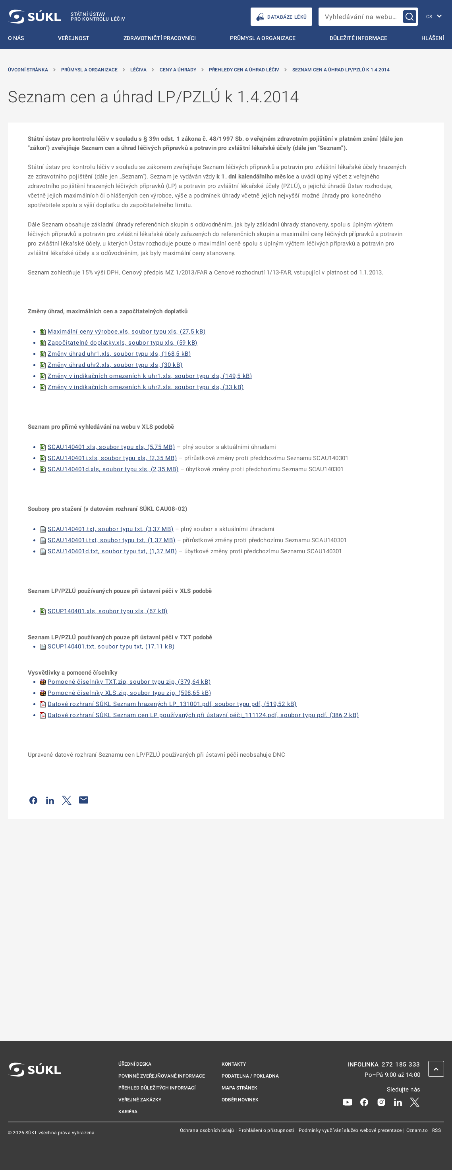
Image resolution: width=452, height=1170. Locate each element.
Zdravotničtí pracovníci (160, 38)
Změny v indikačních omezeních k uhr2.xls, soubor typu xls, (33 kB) (146, 387)
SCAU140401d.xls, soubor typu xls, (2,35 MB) (113, 469)
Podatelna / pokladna (250, 1076)
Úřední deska (134, 1064)
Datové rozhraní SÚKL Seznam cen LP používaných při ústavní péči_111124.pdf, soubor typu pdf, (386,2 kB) (203, 715)
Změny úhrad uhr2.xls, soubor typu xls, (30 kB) (115, 364)
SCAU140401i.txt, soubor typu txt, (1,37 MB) (111, 540)
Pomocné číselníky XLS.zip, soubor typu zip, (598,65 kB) (129, 692)
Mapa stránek (239, 1088)
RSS (437, 1130)
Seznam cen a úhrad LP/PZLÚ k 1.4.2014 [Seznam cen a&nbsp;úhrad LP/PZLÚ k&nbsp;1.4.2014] (341, 70)
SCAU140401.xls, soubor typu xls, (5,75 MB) (111, 447)
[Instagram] (381, 1101)
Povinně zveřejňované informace (161, 1076)
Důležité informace (358, 38)
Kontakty (234, 1064)
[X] (414, 1101)
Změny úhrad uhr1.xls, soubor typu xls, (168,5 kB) (119, 353)
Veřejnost (73, 38)
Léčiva (138, 70)
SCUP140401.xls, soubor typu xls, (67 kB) (108, 611)
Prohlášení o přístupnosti (266, 1130)
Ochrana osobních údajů (207, 1130)
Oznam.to (417, 1130)
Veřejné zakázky (139, 1100)
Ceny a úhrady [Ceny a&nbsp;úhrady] (178, 70)
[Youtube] (347, 1101)
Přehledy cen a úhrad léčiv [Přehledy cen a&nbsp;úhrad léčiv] (244, 70)
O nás (16, 38)
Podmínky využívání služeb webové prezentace (351, 1130)
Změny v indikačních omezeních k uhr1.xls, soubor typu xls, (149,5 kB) (150, 376)
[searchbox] (368, 17)
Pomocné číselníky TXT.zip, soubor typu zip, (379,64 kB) (129, 681)
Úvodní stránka (28, 70)
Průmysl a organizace (263, 38)
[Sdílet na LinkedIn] (50, 800)
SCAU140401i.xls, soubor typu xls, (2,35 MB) (112, 458)
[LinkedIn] (398, 1101)
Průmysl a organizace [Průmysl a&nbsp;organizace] (89, 70)
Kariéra (127, 1111)
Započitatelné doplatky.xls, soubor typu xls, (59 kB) (122, 342)
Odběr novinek (240, 1100)
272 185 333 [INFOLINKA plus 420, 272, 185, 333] (401, 1065)
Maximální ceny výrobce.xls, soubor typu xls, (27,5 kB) (127, 331)
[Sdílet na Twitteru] (66, 800)
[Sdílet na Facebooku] (33, 800)
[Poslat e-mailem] (83, 800)
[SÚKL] (67, 16)
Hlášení (432, 38)
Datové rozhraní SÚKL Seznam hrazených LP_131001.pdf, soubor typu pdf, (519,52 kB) (172, 704)
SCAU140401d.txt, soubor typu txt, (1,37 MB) (112, 551)
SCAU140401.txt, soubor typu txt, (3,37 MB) (111, 529)
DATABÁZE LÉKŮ (281, 17)
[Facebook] (364, 1101)
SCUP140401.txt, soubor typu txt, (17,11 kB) (111, 646)
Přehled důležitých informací (156, 1088)
